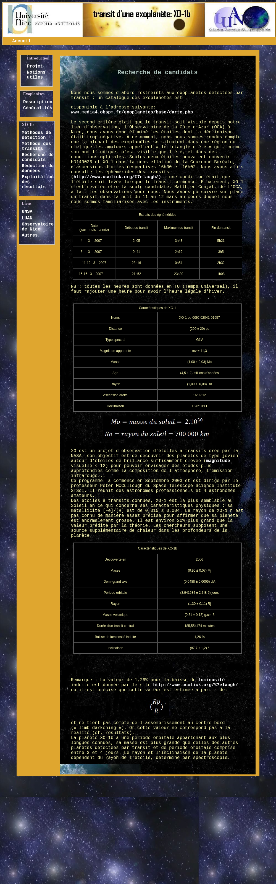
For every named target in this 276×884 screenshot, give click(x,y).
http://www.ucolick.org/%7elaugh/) (117, 177)
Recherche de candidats (38, 157)
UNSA (27, 211)
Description (37, 102)
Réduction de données (38, 168)
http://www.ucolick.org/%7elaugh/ (195, 685)
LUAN (27, 218)
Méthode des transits (36, 146)
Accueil (21, 41)
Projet (35, 66)
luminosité (211, 680)
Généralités (37, 108)
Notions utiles (36, 75)
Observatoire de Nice (38, 227)
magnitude (218, 460)
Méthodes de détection (36, 135)
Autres (30, 235)
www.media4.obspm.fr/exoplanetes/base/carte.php (132, 112)
